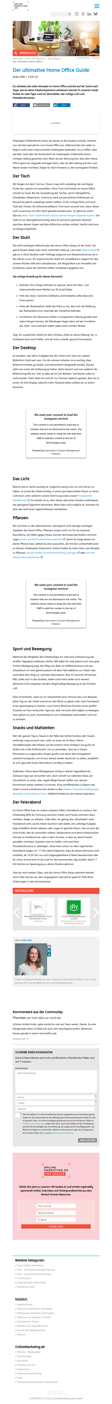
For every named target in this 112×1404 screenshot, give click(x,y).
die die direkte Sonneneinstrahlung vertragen (52, 552)
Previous (18, 912)
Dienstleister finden (28, 1321)
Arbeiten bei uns (26, 1365)
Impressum (23, 1369)
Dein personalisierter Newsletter (35, 1309)
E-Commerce (24, 1278)
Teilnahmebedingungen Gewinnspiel (37, 1382)
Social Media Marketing (30, 1265)
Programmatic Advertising (31, 1282)
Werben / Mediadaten (29, 1352)
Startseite (18, 58)
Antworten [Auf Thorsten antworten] (19, 1039)
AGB (19, 1377)
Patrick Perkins (84, 58)
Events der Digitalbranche (31, 1330)
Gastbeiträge (24, 1356)
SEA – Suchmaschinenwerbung (34, 1274)
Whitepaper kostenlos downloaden (36, 1313)
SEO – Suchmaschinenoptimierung (36, 1269)
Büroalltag (54, 58)
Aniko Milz (26, 940)
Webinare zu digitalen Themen (34, 1317)
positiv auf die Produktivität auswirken (41, 539)
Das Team (22, 1360)
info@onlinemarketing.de (34, 1123)
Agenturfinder (25, 1304)
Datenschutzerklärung (63, 1133)
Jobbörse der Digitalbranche (32, 1326)
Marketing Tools (26, 1287)
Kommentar (21, 1068)
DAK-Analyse (89, 250)
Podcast (21, 1334)
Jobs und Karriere (35, 58)
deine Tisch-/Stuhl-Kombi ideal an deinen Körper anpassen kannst (58, 215)
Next (93, 912)
